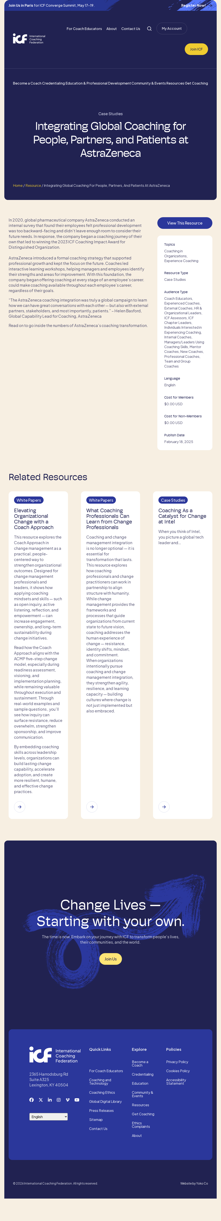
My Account (172, 28)
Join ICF (196, 49)
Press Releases (101, 1133)
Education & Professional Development (98, 83)
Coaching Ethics (102, 1115)
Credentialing (53, 83)
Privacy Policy (177, 1084)
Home (18, 185)
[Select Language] (48, 1139)
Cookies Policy (178, 1093)
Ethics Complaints (141, 1147)
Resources (175, 83)
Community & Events (148, 83)
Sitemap (96, 1142)
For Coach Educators (84, 28)
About (111, 28)
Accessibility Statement (176, 1104)
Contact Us (130, 28)
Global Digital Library (105, 1124)
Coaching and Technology (100, 1104)
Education (140, 1106)
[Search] (149, 28)
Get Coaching (196, 83)
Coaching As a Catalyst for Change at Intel (178, 517)
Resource (33, 185)
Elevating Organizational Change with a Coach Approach (35, 520)
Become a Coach (27, 83)
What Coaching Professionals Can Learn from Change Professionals (109, 523)
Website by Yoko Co (194, 1206)
